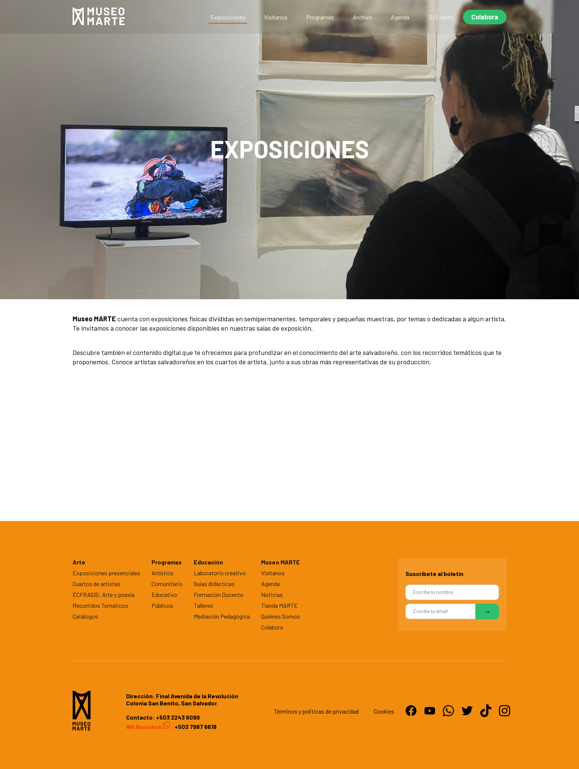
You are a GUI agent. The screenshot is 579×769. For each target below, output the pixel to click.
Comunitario (167, 583)
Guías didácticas (214, 583)
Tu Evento (441, 17)
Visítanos (276, 17)
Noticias (272, 594)
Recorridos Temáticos (100, 605)
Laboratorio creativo (220, 572)
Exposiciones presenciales (106, 572)
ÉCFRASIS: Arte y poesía (104, 594)
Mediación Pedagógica (222, 616)
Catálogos (85, 616)
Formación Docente (218, 594)
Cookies (384, 711)
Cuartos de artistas (96, 583)
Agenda (400, 17)
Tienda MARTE (279, 605)
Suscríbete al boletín (434, 573)
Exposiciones (228, 17)
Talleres (203, 605)
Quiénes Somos (280, 616)
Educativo (164, 594)
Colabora (484, 17)
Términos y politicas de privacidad (316, 711)
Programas (320, 17)
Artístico (162, 572)
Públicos (162, 605)
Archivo (362, 17)
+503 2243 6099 (178, 717)
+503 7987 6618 (195, 726)
